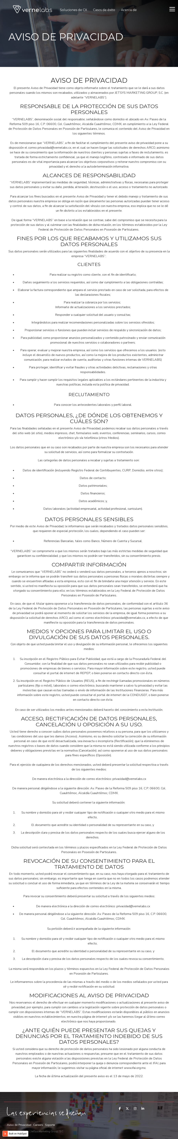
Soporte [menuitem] (50, 1125)
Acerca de (129, 10)
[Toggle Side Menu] (172, 9)
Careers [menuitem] (38, 1125)
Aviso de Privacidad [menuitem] (19, 1125)
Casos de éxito (104, 10)
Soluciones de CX (73, 10)
